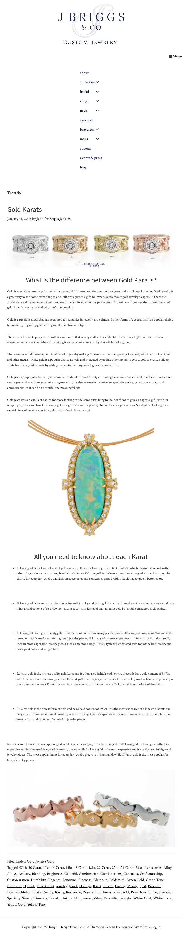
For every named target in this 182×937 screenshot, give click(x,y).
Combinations (111, 873)
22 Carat (103, 867)
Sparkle (164, 892)
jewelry (61, 886)
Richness (104, 892)
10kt (46, 867)
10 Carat (35, 867)
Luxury (120, 886)
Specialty (13, 898)
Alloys (12, 873)
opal (143, 886)
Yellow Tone (36, 904)
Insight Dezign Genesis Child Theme (74, 927)
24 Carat (127, 867)
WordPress (142, 927)
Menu (177, 56)
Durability (38, 879)
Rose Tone (139, 892)
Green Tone (155, 879)
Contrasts (130, 873)
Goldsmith (117, 879)
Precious (154, 886)
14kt (69, 867)
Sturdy (27, 898)
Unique (66, 898)
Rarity (59, 892)
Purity (36, 892)
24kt (139, 867)
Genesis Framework (118, 927)
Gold (30, 861)
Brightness (55, 873)
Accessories (153, 867)
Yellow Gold (16, 904)
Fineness (84, 879)
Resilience (73, 892)
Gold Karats (24, 209)
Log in (156, 927)
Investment (45, 886)
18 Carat (80, 867)
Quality (47, 892)
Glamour (100, 879)
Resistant (89, 892)
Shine (153, 892)
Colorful (70, 873)
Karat (97, 886)
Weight (125, 898)
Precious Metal (18, 892)
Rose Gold (121, 892)
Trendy (54, 898)
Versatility (111, 898)
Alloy (167, 867)
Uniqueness (82, 898)
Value (97, 898)
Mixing (132, 886)
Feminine (70, 879)
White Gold (45, 861)
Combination (89, 873)
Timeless (40, 898)
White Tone (162, 898)
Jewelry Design (80, 886)
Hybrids (29, 886)
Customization (18, 879)
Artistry (24, 873)
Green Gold (135, 879)
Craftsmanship (151, 873)
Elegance (54, 879)
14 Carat (57, 867)
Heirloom (14, 886)
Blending (38, 873)
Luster (108, 886)
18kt (92, 867)
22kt (115, 867)
